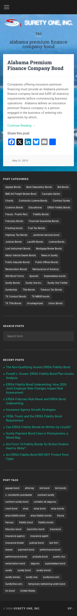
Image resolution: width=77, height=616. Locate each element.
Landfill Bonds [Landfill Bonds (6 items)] (35, 241)
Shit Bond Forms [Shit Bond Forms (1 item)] (14, 276)
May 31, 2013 (20, 160)
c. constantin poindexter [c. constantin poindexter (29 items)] (18, 495)
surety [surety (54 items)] (8, 570)
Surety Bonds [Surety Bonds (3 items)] (12, 282)
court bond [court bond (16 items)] (11, 508)
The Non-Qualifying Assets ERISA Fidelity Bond (38, 367)
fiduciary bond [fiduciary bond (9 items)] (13, 529)
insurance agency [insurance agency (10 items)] (15, 536)
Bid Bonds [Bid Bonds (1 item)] (63, 187)
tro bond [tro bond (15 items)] (10, 590)
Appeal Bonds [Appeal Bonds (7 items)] (13, 187)
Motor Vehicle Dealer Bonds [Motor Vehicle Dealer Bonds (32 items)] (20, 255)
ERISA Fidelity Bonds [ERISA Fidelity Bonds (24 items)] (58, 207)
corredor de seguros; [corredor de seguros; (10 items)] (45, 501)
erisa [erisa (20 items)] (25, 508)
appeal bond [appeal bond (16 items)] (12, 488)
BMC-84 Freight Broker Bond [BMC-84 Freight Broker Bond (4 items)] (20, 193)
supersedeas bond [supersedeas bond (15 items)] (55, 563)
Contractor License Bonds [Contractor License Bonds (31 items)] (33, 200)
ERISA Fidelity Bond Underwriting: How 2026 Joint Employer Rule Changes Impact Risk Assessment (36, 389)
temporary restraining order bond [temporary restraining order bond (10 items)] (46, 584)
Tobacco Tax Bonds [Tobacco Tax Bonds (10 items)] (51, 289)
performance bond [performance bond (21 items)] (50, 549)
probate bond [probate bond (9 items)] (40, 556)
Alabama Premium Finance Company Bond (35, 65)
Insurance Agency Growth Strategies (31, 410)
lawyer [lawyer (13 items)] (9, 549)
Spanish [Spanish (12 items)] (33, 276)
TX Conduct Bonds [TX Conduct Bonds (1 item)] (15, 296)
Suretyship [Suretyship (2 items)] (11, 289)
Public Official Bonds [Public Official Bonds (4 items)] (46, 262)
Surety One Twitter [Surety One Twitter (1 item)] (57, 282)
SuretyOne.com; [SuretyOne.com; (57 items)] (14, 584)
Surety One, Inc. (27, 608)
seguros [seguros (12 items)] (35, 563)
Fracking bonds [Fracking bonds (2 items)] (14, 228)
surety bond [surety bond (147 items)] (24, 570)
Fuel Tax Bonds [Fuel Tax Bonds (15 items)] (36, 228)
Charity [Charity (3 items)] (9, 200)
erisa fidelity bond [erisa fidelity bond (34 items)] (15, 515)
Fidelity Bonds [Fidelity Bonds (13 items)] (41, 214)
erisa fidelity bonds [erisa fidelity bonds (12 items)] (41, 515)
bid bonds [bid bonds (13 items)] (60, 488)
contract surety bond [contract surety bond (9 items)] (16, 501)
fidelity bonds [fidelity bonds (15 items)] (45, 522)
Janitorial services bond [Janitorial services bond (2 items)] (46, 235)
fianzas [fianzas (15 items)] (9, 522)
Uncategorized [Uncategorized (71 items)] (35, 303)
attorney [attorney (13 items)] (29, 488)
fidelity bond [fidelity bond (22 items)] (26, 522)
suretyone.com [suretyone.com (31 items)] (51, 577)
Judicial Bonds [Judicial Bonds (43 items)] (13, 241)
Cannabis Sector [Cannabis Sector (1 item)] (51, 193)
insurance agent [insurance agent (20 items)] (39, 536)
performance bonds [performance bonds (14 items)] (16, 556)
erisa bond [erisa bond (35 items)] (40, 508)
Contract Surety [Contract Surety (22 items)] (61, 200)
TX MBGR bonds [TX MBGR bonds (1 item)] (40, 296)
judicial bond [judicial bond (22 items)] (36, 542)
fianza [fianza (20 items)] (60, 515)
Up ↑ (71, 608)
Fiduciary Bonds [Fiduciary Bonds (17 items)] (14, 221)
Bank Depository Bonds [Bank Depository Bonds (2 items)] (39, 187)
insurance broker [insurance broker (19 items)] (14, 542)
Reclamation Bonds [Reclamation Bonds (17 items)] (16, 269)
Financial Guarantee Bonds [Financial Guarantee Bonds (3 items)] (44, 221)
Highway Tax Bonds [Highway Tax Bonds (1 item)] (16, 235)
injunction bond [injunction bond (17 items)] (35, 529)
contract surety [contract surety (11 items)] (46, 495)
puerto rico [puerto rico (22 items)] (59, 556)
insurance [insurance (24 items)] (55, 529)
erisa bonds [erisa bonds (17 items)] (57, 508)
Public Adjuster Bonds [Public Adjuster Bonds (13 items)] (17, 262)
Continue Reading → (21, 125)
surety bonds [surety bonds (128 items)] (43, 570)
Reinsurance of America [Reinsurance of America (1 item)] (45, 269)
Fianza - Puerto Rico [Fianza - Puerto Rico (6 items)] (16, 214)
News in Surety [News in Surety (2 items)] (49, 255)
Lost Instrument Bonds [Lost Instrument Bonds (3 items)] (17, 248)
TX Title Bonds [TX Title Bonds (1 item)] (13, 303)
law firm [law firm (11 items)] (53, 542)
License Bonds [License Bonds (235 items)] (56, 241)
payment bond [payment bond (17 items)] (26, 549)
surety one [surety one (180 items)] (31, 577)
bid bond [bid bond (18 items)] (44, 488)
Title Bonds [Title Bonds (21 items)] (29, 289)
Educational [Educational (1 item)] (35, 207)
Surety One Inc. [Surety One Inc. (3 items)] (33, 282)
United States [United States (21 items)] (27, 590)
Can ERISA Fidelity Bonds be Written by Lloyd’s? (38, 427)
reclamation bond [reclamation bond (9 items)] (15, 563)
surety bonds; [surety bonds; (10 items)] (12, 577)
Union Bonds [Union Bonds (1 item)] (55, 303)
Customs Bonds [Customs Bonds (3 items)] (14, 207)
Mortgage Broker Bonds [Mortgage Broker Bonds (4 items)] (49, 248)
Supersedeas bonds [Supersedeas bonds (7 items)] (55, 276)
